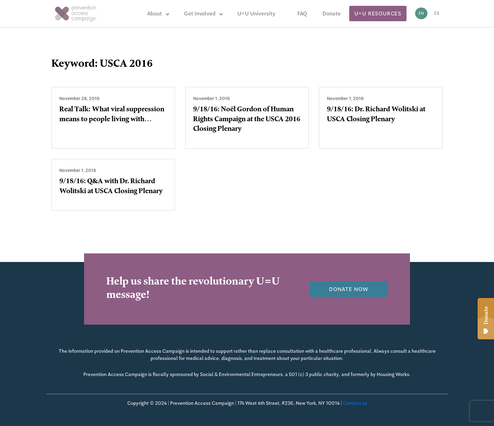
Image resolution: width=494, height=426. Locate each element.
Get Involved (199, 13)
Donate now (348, 289)
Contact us (355, 403)
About (154, 13)
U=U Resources (377, 13)
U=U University (256, 13)
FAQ (302, 13)
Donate (331, 13)
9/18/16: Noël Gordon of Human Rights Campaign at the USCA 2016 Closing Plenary (246, 119)
